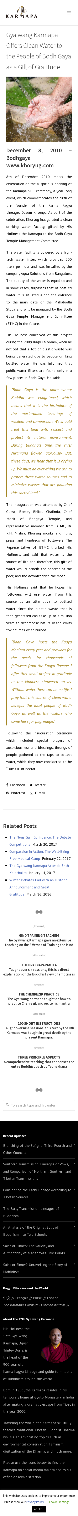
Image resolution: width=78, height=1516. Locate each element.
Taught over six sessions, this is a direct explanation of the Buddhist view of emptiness (39, 970)
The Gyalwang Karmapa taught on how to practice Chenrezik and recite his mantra (39, 999)
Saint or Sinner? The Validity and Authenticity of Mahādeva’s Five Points (34, 1249)
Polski (37, 1297)
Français (21, 1297)
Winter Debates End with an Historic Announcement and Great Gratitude (38, 887)
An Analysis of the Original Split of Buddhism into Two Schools (30, 1231)
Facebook (15, 784)
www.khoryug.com (30, 165)
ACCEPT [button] (39, 1509)
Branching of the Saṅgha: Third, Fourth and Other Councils (37, 1149)
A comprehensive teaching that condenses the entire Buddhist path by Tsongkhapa (39, 1062)
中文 (7, 1297)
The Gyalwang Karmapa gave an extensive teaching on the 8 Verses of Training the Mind (39, 940)
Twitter (38, 784)
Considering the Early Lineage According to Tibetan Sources (37, 1193)
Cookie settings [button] (59, 1502)
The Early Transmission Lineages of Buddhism (31, 1212)
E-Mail (37, 792)
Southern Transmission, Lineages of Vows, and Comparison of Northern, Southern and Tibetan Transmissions (37, 1171)
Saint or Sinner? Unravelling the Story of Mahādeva (35, 1268)
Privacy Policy (35, 1502)
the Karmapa (35, 1390)
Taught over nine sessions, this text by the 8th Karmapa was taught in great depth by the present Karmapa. (39, 1030)
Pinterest (15, 792)
